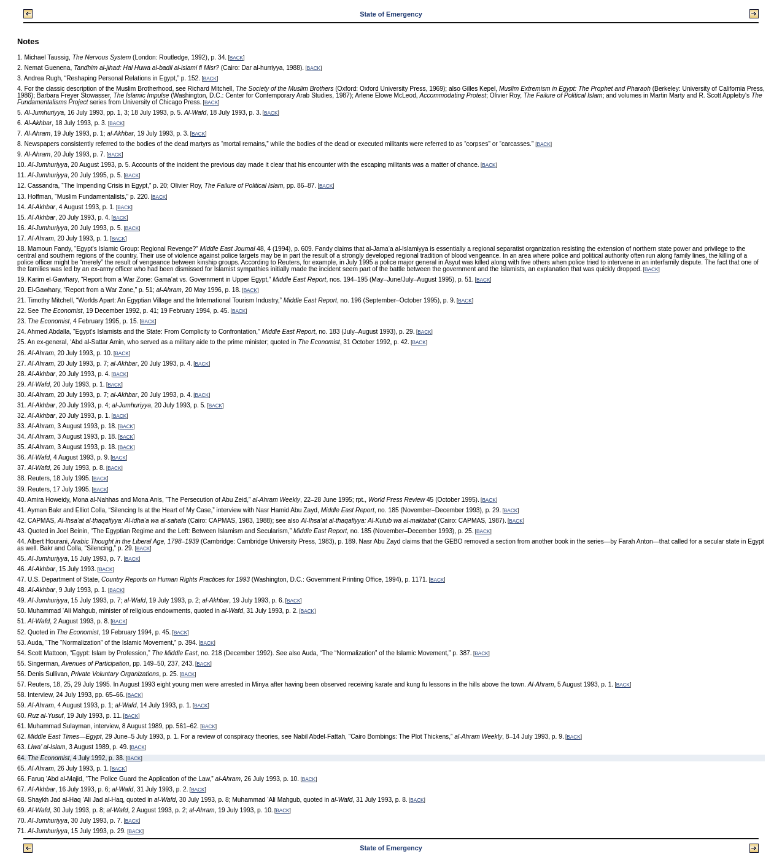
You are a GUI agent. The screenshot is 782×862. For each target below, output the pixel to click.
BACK (236, 58)
